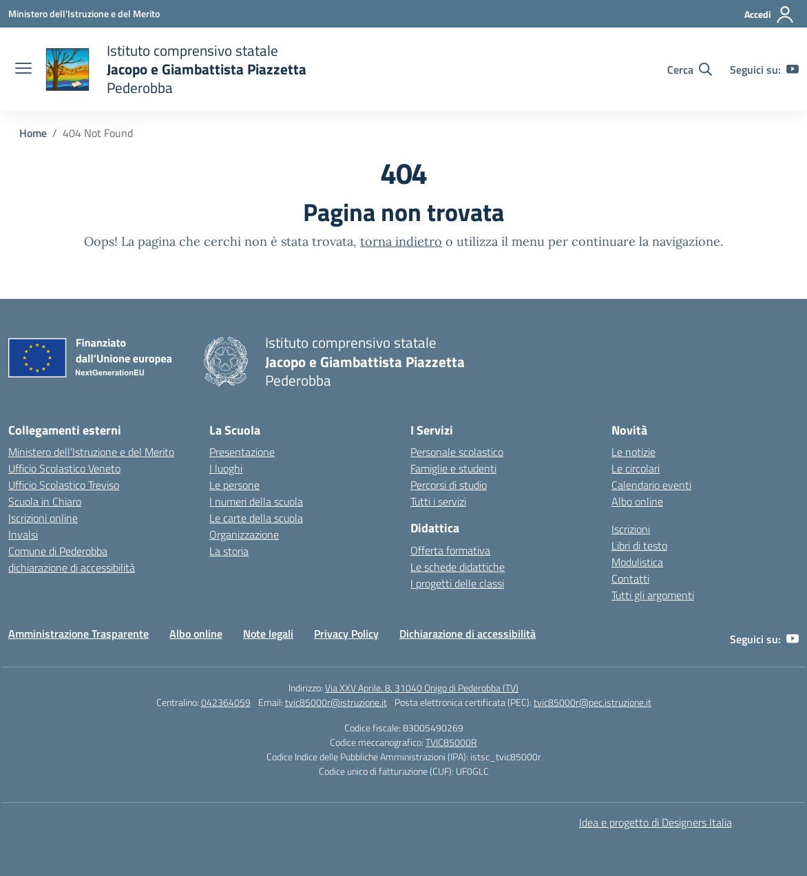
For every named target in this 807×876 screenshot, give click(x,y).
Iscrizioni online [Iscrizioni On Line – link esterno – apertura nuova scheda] (43, 518)
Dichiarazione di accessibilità (467, 633)
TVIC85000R (451, 742)
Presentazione (242, 452)
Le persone (234, 485)
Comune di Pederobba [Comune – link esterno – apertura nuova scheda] (57, 551)
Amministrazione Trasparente (78, 633)
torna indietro (401, 241)
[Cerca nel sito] (689, 70)
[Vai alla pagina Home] (33, 133)
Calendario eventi (651, 485)
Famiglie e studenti (453, 468)
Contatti (630, 578)
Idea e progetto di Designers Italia (655, 822)
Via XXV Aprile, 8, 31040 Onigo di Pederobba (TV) (421, 687)
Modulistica (637, 562)
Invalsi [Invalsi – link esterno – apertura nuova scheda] (23, 534)
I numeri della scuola (256, 501)
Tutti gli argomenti (652, 595)
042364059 (226, 702)
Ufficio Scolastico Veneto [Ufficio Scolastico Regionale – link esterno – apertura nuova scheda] (64, 468)
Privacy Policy (346, 633)
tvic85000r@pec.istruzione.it (592, 702)
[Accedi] (769, 14)
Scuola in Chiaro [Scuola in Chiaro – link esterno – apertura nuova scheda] (44, 501)
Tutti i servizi (438, 501)
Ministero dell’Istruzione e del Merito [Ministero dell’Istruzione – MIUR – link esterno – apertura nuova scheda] (91, 452)
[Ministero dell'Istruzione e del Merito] (84, 13)
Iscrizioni (630, 529)
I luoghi (225, 468)
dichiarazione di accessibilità (71, 567)
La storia (229, 551)
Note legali (268, 633)
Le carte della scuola (256, 518)
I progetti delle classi (457, 583)
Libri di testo (639, 545)
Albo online (637, 501)
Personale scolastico (456, 452)
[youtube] (792, 69)
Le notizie (633, 452)
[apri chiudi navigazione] (23, 69)
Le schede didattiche (457, 567)
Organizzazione (244, 534)
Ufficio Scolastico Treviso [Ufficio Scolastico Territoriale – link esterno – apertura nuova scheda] (63, 485)
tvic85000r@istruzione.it (336, 702)
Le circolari (635, 468)
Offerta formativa (450, 550)
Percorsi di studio (448, 485)
